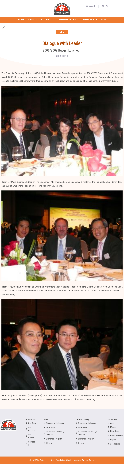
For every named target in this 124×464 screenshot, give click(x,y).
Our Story (32, 423)
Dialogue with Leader (55, 423)
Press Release (116, 435)
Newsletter (115, 431)
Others (49, 443)
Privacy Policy (88, 460)
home (21, 19)
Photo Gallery (82, 419)
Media (113, 427)
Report (113, 440)
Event (46, 419)
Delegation (50, 427)
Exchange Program (54, 439)
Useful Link (115, 444)
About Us (30, 419)
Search (90, 6)
